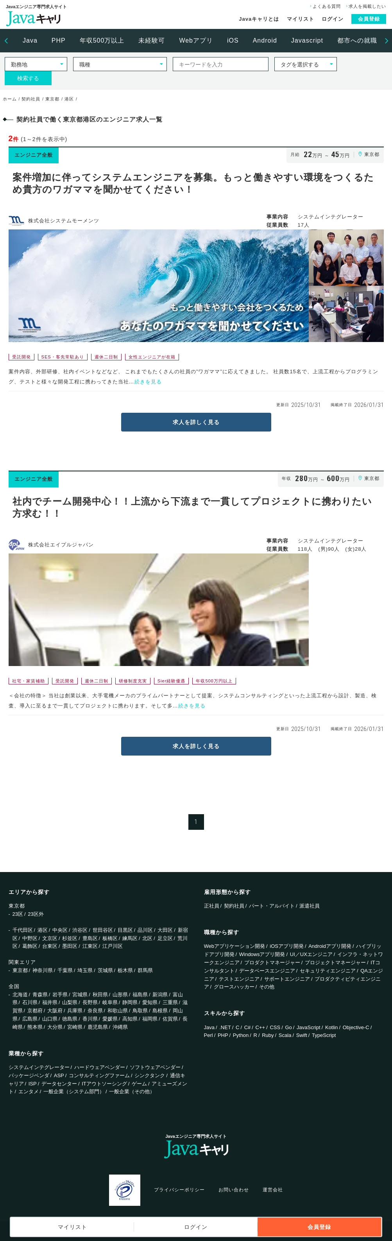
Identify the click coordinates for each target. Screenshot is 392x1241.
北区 (147, 938)
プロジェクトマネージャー (335, 962)
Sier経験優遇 (172, 681)
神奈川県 (42, 970)
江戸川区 (112, 946)
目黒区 (125, 930)
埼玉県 (85, 970)
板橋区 (110, 938)
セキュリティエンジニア (328, 971)
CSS (275, 1027)
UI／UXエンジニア (311, 954)
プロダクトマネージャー (272, 962)
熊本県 (35, 1027)
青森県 (40, 994)
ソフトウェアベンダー (155, 1067)
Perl (208, 1035)
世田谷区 (103, 930)
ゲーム (139, 1084)
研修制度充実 (133, 681)
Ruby (268, 1035)
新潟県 (160, 994)
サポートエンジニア (287, 979)
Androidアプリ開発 (329, 946)
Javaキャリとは (259, 19)
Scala (285, 1035)
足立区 (165, 938)
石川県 (30, 1002)
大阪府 (55, 1011)
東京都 (20, 970)
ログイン (333, 19)
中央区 (60, 930)
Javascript (307, 40)
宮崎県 (74, 1027)
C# (247, 1027)
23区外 (35, 914)
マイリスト (300, 19)
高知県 (130, 1019)
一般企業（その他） (132, 1091)
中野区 (30, 938)
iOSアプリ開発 (287, 946)
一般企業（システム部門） (73, 1091)
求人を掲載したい (365, 6)
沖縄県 (120, 1027)
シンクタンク (149, 1075)
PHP (59, 40)
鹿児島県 (98, 1027)
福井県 (49, 1002)
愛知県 (150, 1002)
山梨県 (69, 1002)
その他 (266, 987)
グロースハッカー (234, 987)
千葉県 (65, 970)
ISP (33, 1084)
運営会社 (273, 1190)
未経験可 (151, 40)
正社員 (211, 906)
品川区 (145, 930)
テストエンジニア (239, 979)
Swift (301, 1035)
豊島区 (90, 938)
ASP (59, 1075)
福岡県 (150, 1019)
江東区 (90, 946)
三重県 (170, 1002)
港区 (43, 930)
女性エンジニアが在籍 (152, 357)
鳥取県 (140, 1011)
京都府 (35, 1011)
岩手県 (60, 994)
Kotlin (331, 1027)
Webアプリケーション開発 (234, 946)
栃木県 (125, 970)
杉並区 (69, 938)
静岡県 (130, 1002)
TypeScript (324, 1035)
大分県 (55, 1027)
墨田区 (69, 946)
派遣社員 (309, 906)
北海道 (20, 994)
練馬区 (130, 938)
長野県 (90, 1002)
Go (288, 1027)
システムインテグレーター (39, 1067)
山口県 (49, 1019)
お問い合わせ (233, 1190)
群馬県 (145, 970)
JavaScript (308, 1027)
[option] (30, 40)
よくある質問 (324, 6)
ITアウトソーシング (104, 1084)
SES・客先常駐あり (62, 357)
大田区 (165, 930)
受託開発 (21, 357)
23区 (18, 914)
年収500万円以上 (214, 681)
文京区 (49, 938)
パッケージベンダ (29, 1075)
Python (241, 1035)
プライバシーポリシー (179, 1190)
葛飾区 (30, 946)
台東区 (49, 946)
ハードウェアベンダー (99, 1067)
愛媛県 (110, 1019)
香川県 (90, 1019)
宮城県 (80, 994)
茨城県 (105, 970)
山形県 (120, 994)
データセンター (59, 1084)
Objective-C (356, 1027)
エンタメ (28, 1091)
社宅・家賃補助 (28, 681)
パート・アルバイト (272, 906)
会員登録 (369, 19)
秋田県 (100, 994)
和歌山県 (117, 1011)
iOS (233, 40)
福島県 (140, 994)
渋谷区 (80, 930)
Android (265, 40)
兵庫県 (74, 1011)
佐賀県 (170, 1019)
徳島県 (69, 1019)
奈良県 (95, 1011)
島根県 (160, 1011)
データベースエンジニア (267, 971)
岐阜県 (110, 1002)
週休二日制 (106, 357)
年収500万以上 (102, 40)
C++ (260, 1027)
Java (30, 40)
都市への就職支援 (363, 40)
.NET (225, 1027)
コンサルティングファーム (99, 1075)
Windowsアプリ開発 (262, 954)
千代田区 (23, 930)
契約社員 (234, 906)
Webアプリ (196, 40)
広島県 (30, 1019)
